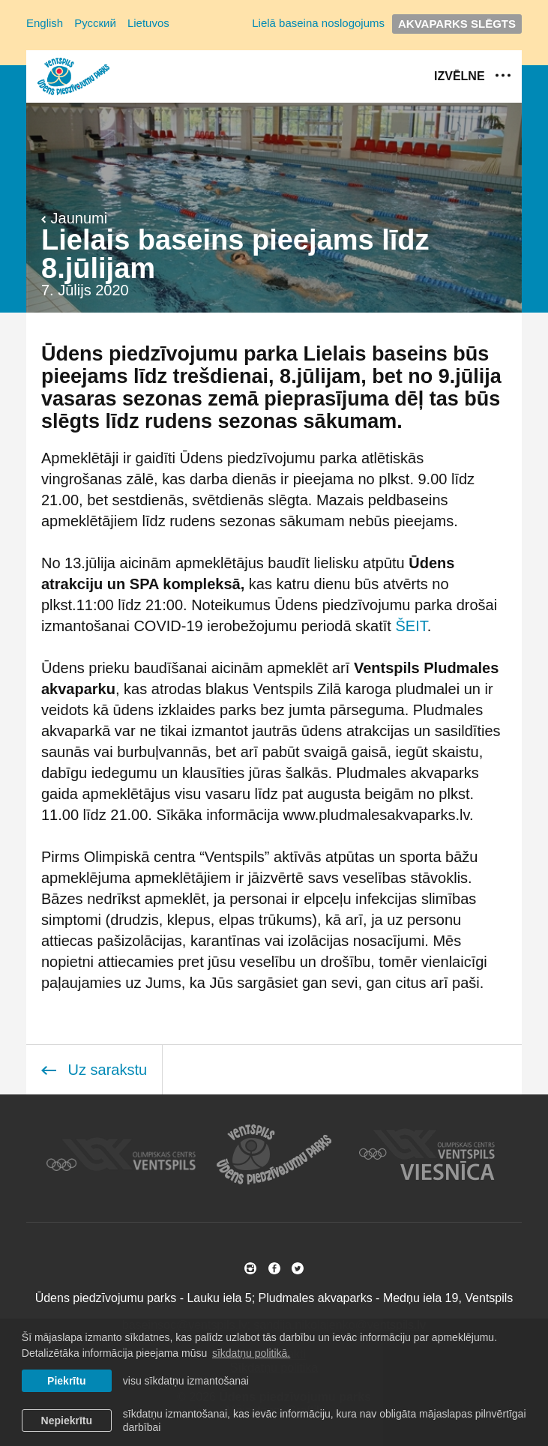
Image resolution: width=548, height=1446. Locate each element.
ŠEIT (411, 626)
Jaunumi (74, 218)
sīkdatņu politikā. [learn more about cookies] (251, 1353)
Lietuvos (148, 22)
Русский (95, 22)
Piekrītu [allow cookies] (66, 1381)
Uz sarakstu (94, 1069)
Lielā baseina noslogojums (318, 22)
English (44, 22)
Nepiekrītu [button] (66, 1421)
